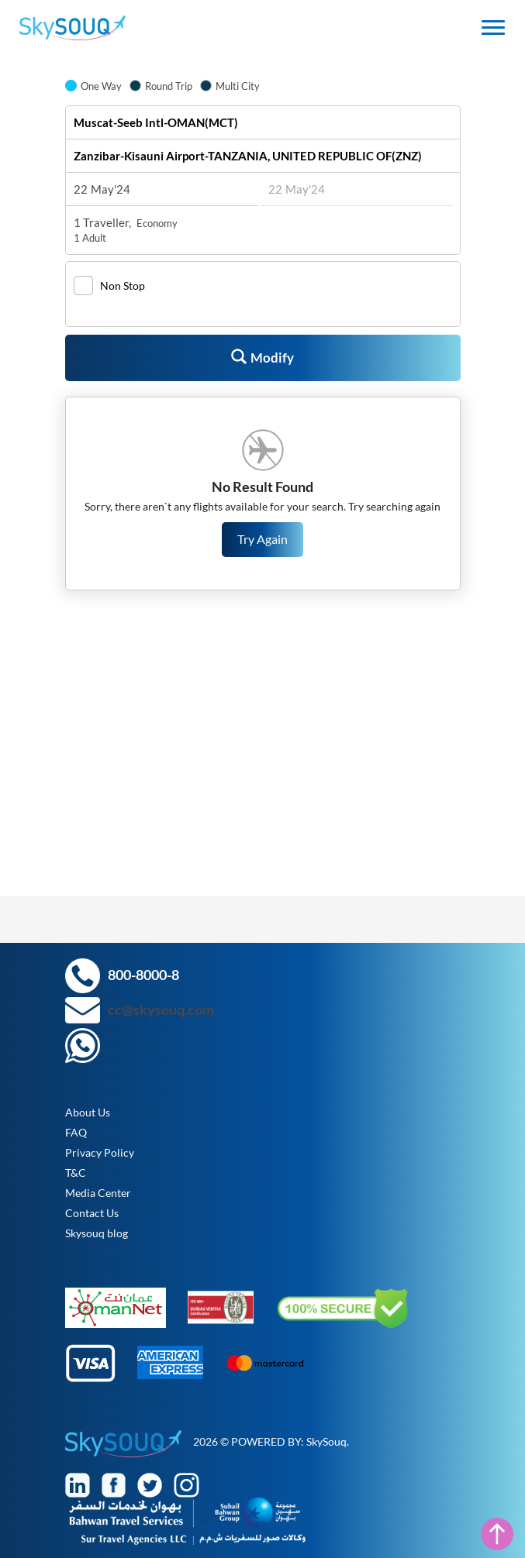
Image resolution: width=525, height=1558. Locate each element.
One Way (101, 86)
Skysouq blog (96, 1233)
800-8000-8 (143, 974)
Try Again (262, 538)
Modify (262, 357)
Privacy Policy (99, 1152)
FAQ (76, 1132)
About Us (87, 1112)
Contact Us (92, 1212)
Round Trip (168, 86)
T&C (75, 1172)
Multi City (238, 86)
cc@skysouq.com (161, 1009)
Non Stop (122, 285)
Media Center (98, 1192)
